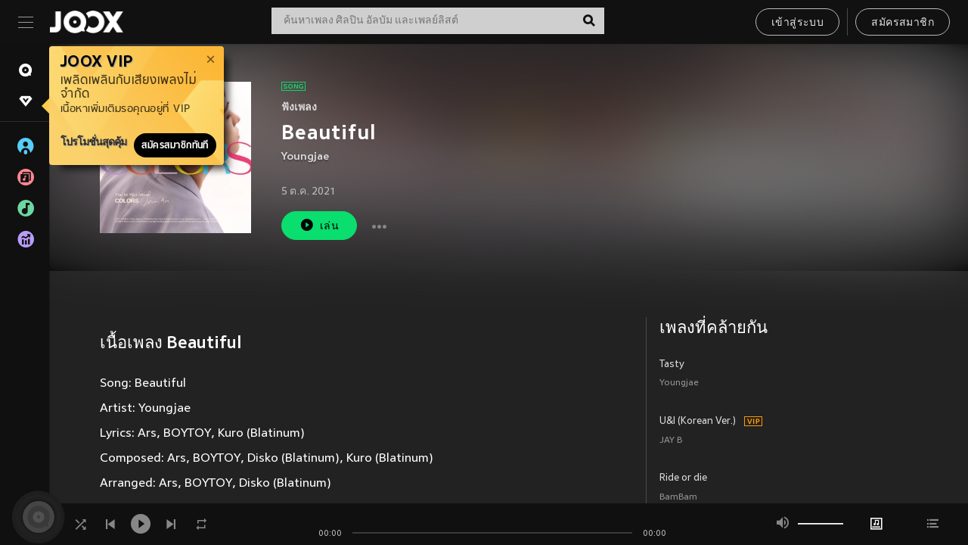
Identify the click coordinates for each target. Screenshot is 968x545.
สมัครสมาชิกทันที (175, 145)
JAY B (670, 441)
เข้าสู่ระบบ (797, 23)
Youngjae (305, 157)
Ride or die (683, 478)
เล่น (319, 225)
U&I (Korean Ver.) (697, 421)
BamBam (678, 498)
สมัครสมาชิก (902, 23)
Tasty (671, 365)
